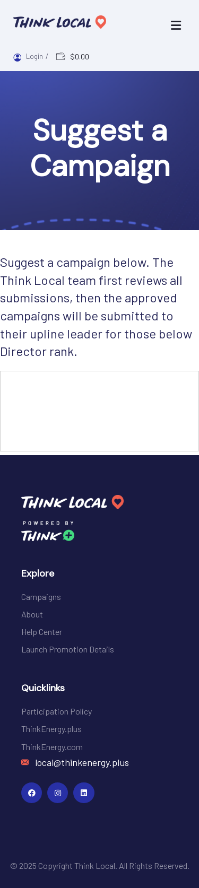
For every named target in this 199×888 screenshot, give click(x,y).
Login (35, 56)
